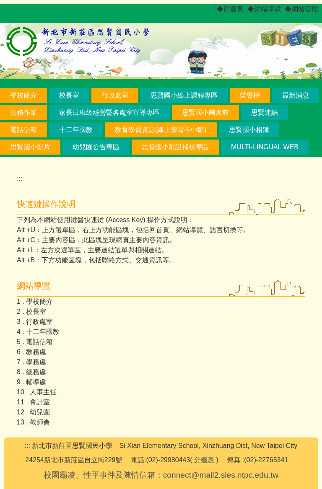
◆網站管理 (301, 9)
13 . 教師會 (33, 422)
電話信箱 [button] (23, 129)
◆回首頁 (230, 9)
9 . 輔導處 (31, 382)
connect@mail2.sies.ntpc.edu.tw (220, 475)
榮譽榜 (250, 95)
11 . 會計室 (33, 402)
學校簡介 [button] (23, 95)
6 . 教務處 (31, 351)
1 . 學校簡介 (35, 301)
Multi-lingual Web (265, 146)
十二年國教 (76, 129)
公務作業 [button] (23, 112)
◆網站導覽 (264, 9)
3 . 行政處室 (35, 321)
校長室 (69, 95)
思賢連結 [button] (264, 112)
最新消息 (295, 95)
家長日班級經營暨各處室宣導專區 (109, 112)
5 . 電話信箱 (35, 341)
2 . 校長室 (31, 311)
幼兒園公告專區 (96, 146)
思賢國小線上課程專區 (184, 95)
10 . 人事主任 (37, 392)
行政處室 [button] (114, 95)
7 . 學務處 (31, 361)
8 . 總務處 (31, 371)
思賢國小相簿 (249, 129)
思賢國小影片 (30, 146)
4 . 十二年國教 (38, 331)
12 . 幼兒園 (33, 412)
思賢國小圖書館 (205, 112)
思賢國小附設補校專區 (175, 146)
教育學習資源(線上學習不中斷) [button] (161, 129)
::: (214, 9)
